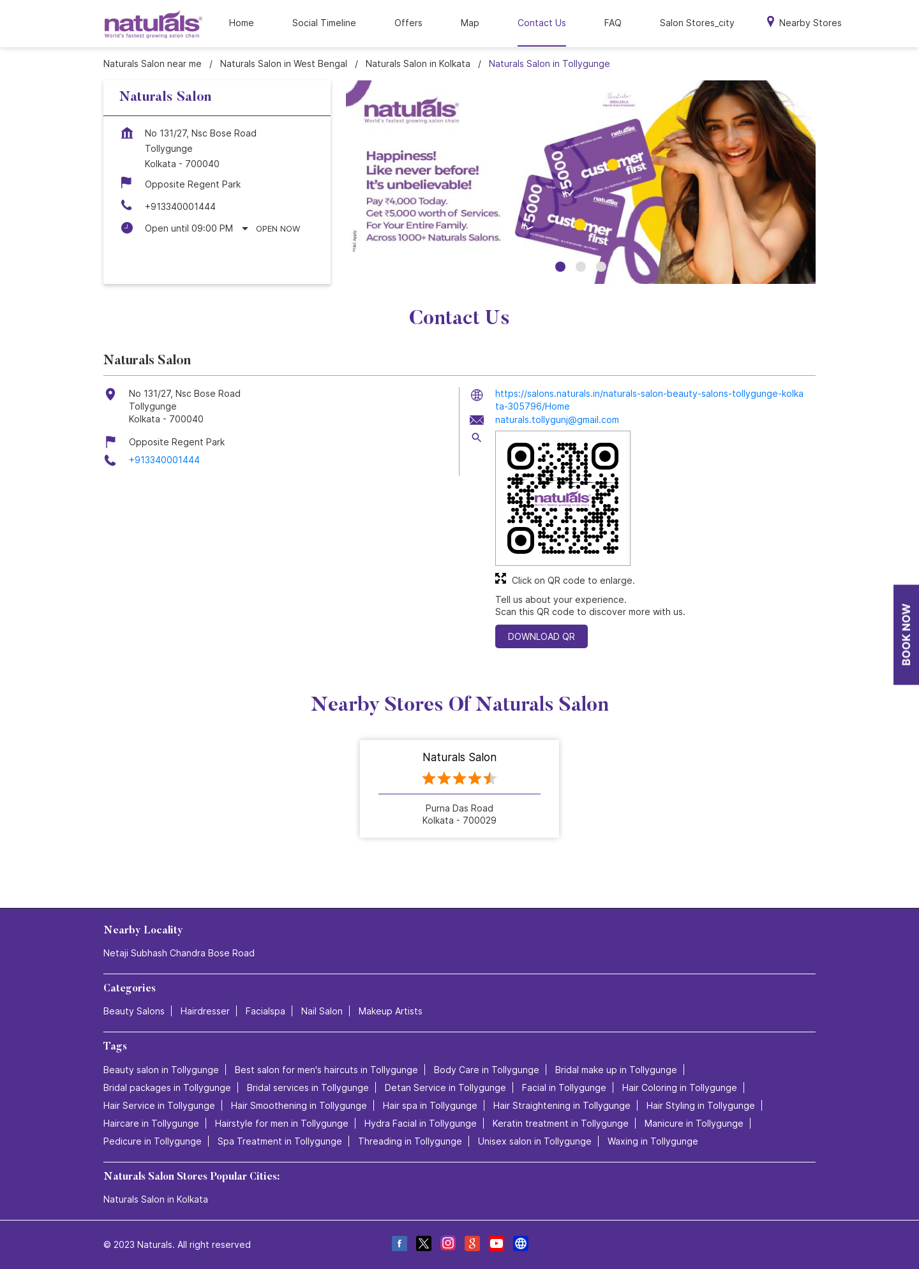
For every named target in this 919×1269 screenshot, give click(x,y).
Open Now (278, 228)
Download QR (541, 636)
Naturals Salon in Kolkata (155, 1199)
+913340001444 (180, 206)
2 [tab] (581, 267)
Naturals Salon (459, 758)
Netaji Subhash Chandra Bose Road (179, 952)
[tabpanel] (581, 182)
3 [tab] (601, 267)
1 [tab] (560, 267)
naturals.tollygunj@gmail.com (557, 419)
